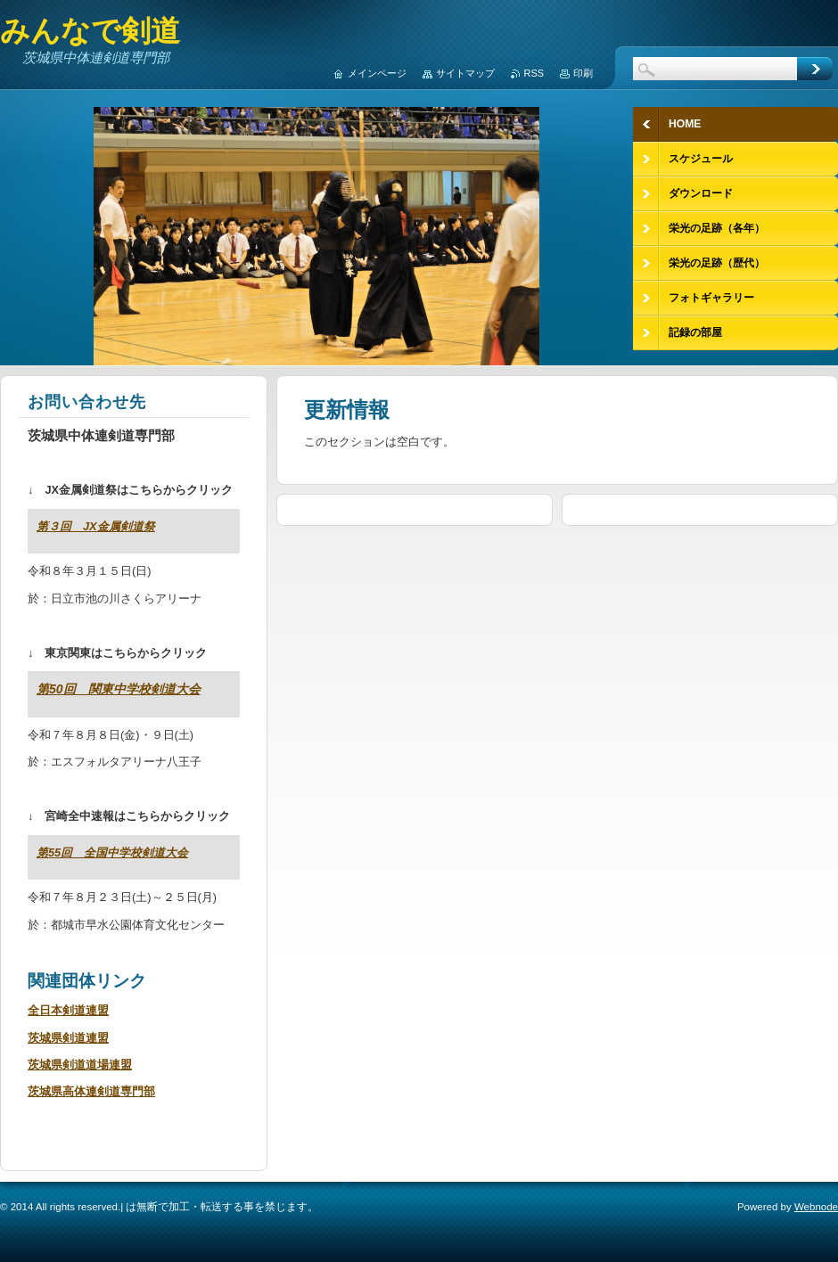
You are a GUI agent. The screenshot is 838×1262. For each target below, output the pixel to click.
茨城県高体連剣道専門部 (91, 1091)
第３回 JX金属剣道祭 (96, 526)
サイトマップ (465, 73)
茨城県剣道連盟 (68, 1038)
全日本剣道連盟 (68, 1010)
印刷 (583, 73)
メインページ (377, 73)
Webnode (816, 1206)
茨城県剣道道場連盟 (80, 1064)
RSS (534, 73)
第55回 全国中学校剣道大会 (112, 852)
